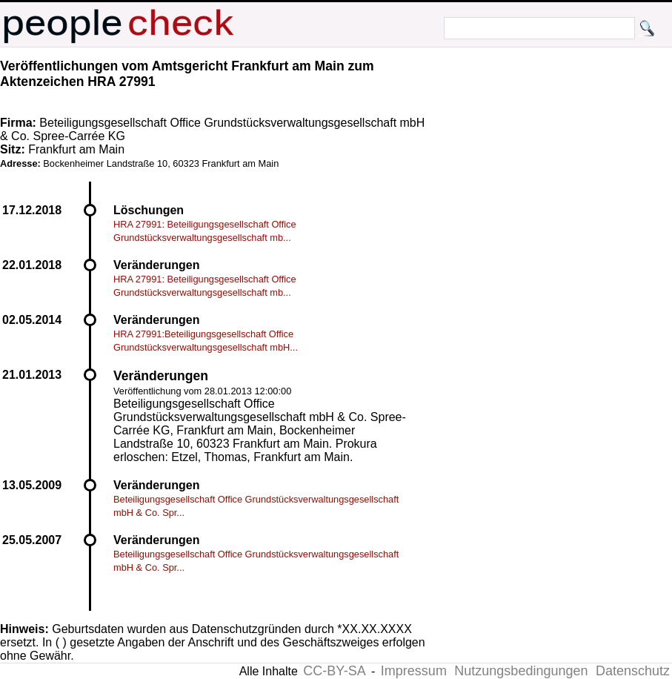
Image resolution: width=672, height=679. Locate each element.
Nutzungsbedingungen (521, 670)
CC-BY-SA (334, 670)
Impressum (414, 670)
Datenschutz (633, 670)
